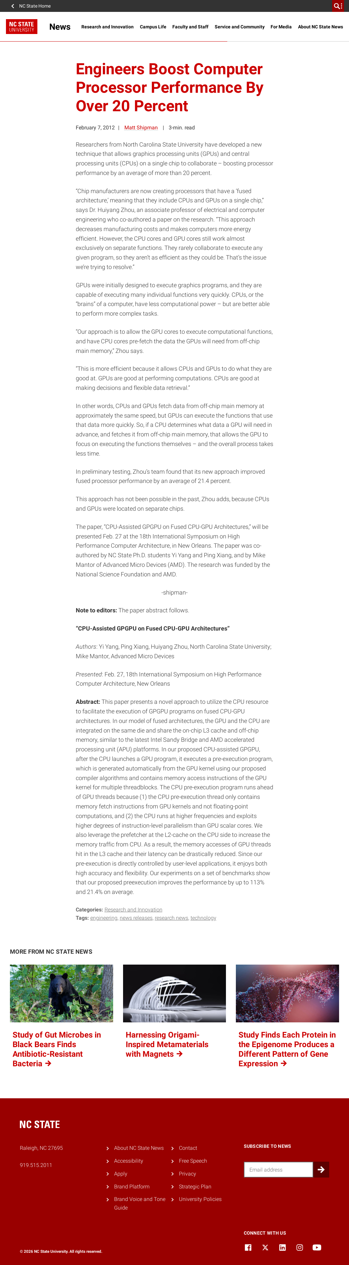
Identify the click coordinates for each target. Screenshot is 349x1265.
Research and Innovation (107, 26)
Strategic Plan (195, 1186)
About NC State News (320, 26)
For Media (281, 26)
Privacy (187, 1174)
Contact (188, 1148)
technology (203, 918)
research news (171, 918)
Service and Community (240, 26)
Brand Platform (132, 1186)
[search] (338, 6)
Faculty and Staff (190, 26)
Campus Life (153, 26)
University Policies (200, 1199)
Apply (120, 1174)
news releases (136, 918)
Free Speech (193, 1161)
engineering (103, 918)
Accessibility (128, 1161)
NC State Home (35, 6)
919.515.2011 (36, 1165)
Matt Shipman (141, 127)
